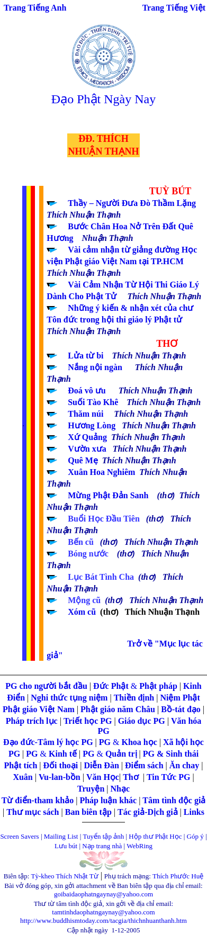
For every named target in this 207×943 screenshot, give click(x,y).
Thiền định (134, 697)
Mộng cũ (84, 600)
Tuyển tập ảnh (103, 836)
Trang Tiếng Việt (173, 7)
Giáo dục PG (141, 720)
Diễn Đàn (101, 765)
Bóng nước (88, 553)
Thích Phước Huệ (177, 876)
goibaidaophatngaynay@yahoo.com (103, 894)
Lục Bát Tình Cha (101, 576)
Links (194, 811)
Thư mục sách (32, 811)
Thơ (132, 777)
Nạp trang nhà (102, 846)
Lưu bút (66, 846)
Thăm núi (85, 413)
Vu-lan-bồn (61, 777)
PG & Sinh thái (171, 753)
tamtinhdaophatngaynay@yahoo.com (103, 912)
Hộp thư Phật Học (155, 836)
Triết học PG (89, 720)
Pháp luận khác (109, 800)
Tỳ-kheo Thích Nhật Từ (64, 876)
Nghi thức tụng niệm (69, 697)
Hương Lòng (91, 425)
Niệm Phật (180, 697)
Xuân (23, 777)
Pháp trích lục (32, 720)
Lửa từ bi (85, 355)
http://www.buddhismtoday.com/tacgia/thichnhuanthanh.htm (103, 920)
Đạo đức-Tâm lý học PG (49, 742)
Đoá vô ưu (86, 390)
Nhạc (120, 788)
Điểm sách (144, 765)
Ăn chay (184, 765)
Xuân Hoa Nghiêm (101, 472)
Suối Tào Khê (93, 402)
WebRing (139, 846)
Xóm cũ (82, 611)
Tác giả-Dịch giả (149, 811)
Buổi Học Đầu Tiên (107, 518)
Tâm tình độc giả (173, 800)
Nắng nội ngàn (95, 367)
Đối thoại (61, 765)
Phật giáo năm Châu (117, 709)
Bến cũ (82, 541)
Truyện (91, 788)
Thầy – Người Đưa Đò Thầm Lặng (132, 203)
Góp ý (195, 836)
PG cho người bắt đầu (46, 685)
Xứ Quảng (87, 437)
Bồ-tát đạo (181, 709)
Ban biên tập (88, 811)
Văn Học (102, 777)
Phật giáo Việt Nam (39, 709)
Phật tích (22, 765)
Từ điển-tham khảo (38, 800)
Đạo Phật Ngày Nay (103, 99)
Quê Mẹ (83, 460)
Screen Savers (19, 836)
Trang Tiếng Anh (35, 7)
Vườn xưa (87, 448)
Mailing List (62, 836)
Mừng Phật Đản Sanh (108, 495)
